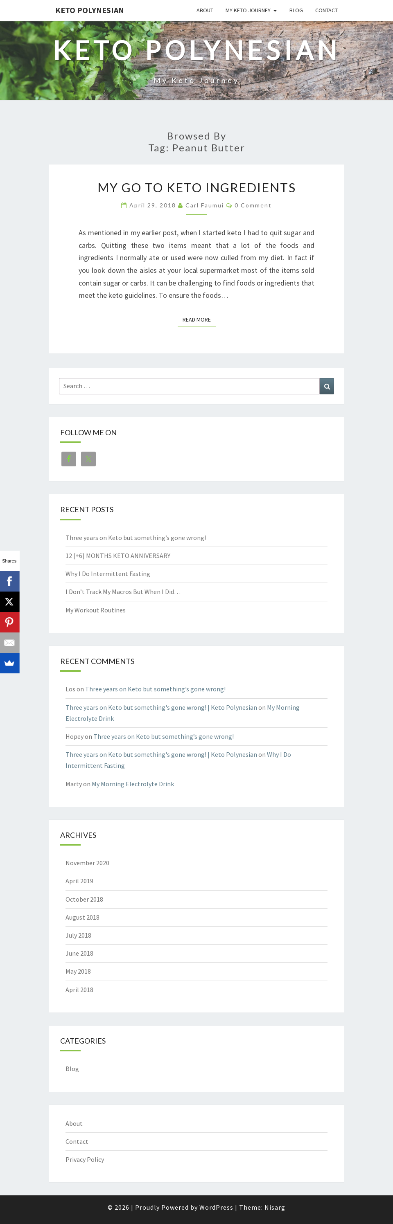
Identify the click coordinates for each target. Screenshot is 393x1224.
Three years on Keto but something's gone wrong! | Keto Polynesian (161, 707)
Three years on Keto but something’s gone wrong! (136, 537)
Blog (296, 10)
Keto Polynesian (89, 10)
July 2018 (78, 935)
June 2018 (79, 953)
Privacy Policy (85, 1159)
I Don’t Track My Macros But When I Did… (123, 591)
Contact (326, 10)
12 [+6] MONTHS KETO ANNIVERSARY (118, 555)
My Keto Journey (248, 10)
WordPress (216, 1207)
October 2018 (84, 899)
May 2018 (78, 971)
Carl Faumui (204, 205)
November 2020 (87, 863)
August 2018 (82, 917)
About (204, 10)
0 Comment (253, 205)
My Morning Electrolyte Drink (133, 784)
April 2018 (79, 990)
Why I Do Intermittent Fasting (108, 573)
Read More (199, 319)
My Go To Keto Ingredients (196, 187)
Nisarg (274, 1207)
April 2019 (79, 881)
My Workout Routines (96, 610)
